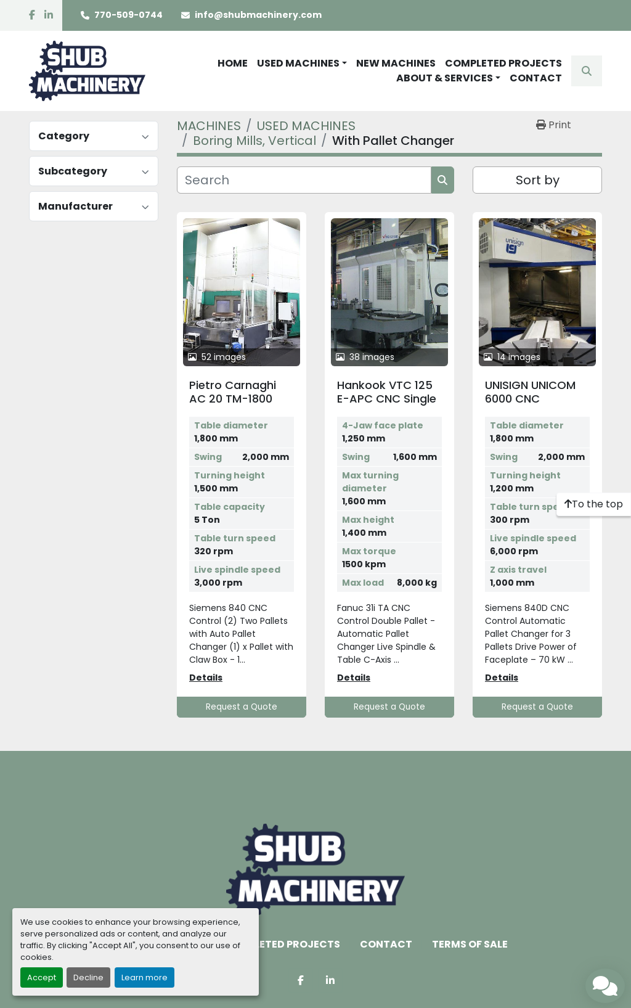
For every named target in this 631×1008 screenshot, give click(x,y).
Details (205, 677)
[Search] (304, 180)
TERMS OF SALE (470, 944)
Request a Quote (241, 707)
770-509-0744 (128, 15)
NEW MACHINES (396, 63)
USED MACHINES (298, 63)
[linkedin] (48, 15)
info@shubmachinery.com (258, 15)
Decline (88, 977)
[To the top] (593, 504)
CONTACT (536, 78)
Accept (41, 977)
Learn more (144, 977)
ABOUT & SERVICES (444, 78)
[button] (302, 63)
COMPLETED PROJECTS (503, 63)
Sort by (538, 180)
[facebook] (32, 15)
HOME (233, 63)
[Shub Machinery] (315, 870)
